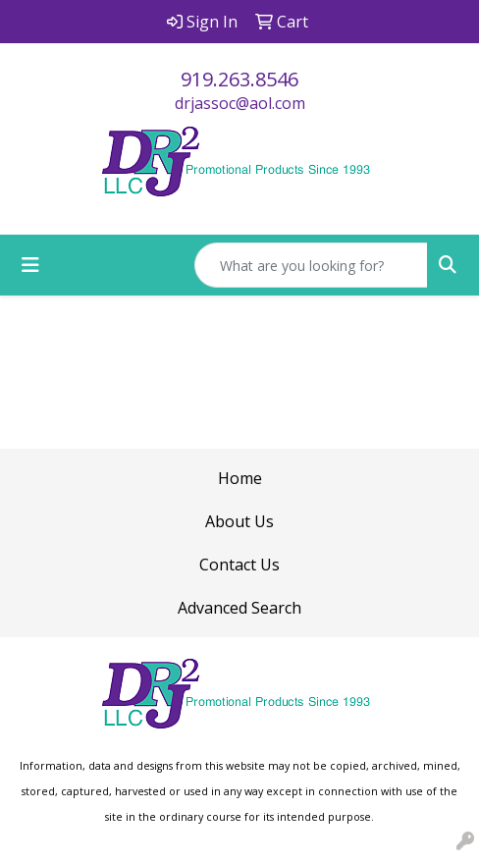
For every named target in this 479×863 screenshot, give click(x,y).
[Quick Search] (311, 265)
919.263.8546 (239, 79)
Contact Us (239, 564)
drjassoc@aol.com (240, 103)
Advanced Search (239, 608)
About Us (239, 521)
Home (240, 478)
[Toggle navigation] (30, 265)
